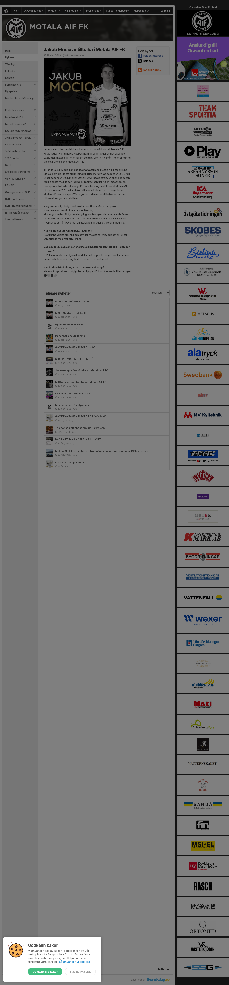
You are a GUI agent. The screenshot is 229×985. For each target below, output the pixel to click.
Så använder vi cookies (74, 962)
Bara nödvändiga (80, 971)
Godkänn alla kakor (45, 971)
